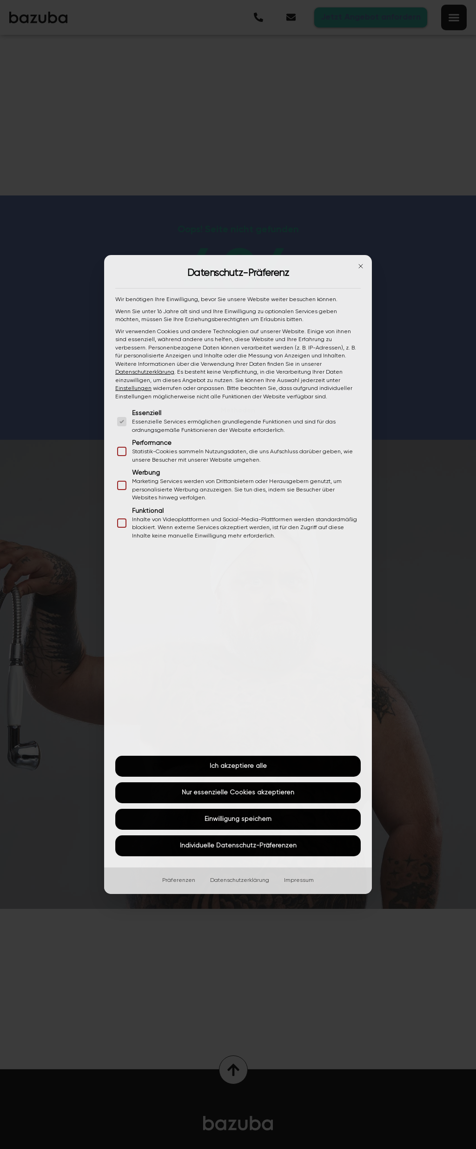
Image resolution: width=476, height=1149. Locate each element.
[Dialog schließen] (360, 266)
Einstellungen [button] (133, 388)
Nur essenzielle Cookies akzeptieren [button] (238, 792)
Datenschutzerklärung (144, 372)
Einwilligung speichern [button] (238, 819)
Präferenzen (178, 880)
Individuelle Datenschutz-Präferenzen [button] (238, 845)
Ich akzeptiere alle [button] (238, 766)
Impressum (299, 880)
